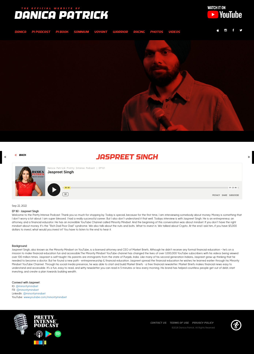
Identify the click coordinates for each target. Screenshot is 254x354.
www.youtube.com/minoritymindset (45, 297)
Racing (139, 31)
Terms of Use (179, 322)
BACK (22, 155)
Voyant (100, 31)
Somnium (81, 31)
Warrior (120, 31)
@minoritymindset (27, 286)
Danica (20, 31)
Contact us (158, 322)
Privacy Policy (203, 322)
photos (156, 31)
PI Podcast (41, 31)
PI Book (62, 31)
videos (174, 31)
